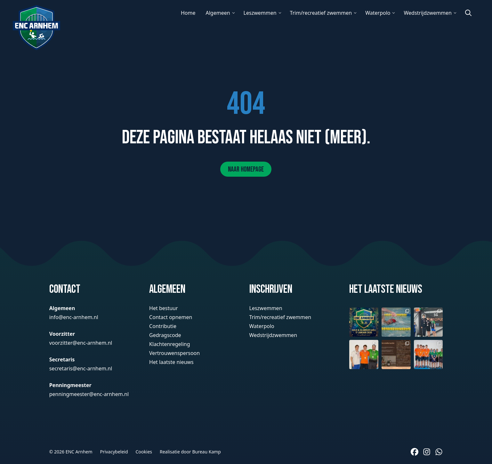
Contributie (162, 326)
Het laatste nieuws (171, 362)
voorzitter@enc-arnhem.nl (80, 342)
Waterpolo (377, 12)
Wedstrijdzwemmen (428, 12)
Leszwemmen (260, 12)
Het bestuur (163, 308)
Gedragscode (165, 335)
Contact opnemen (170, 317)
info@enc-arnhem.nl (73, 317)
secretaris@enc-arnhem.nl (80, 368)
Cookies (144, 452)
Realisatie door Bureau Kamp (190, 452)
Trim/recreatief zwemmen (321, 12)
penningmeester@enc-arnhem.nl (89, 394)
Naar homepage (246, 169)
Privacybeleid (114, 452)
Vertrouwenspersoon (174, 353)
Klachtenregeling (169, 344)
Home (188, 12)
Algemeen (218, 12)
